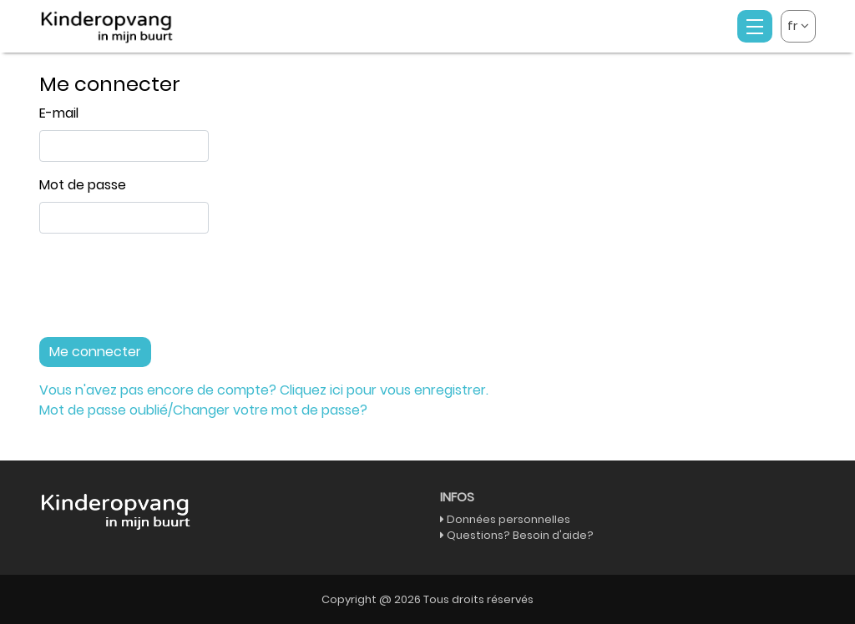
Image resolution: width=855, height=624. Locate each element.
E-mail (58, 113)
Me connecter (95, 351)
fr (798, 25)
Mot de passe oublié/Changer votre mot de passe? (203, 410)
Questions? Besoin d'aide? (520, 535)
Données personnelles (508, 519)
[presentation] (166, 292)
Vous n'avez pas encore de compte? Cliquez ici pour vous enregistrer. (263, 390)
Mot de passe (82, 184)
